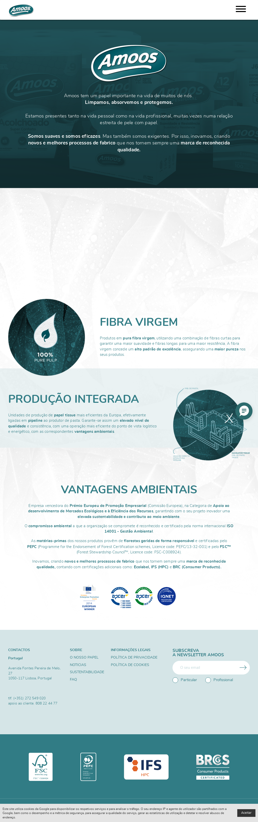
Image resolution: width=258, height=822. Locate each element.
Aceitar (246, 813)
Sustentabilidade (87, 672)
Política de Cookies (130, 665)
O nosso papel (84, 657)
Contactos (19, 650)
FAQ (73, 679)
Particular (185, 680)
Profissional (219, 680)
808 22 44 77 (47, 703)
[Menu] (241, 10)
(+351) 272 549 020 (29, 698)
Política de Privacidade (134, 657)
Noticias (78, 665)
